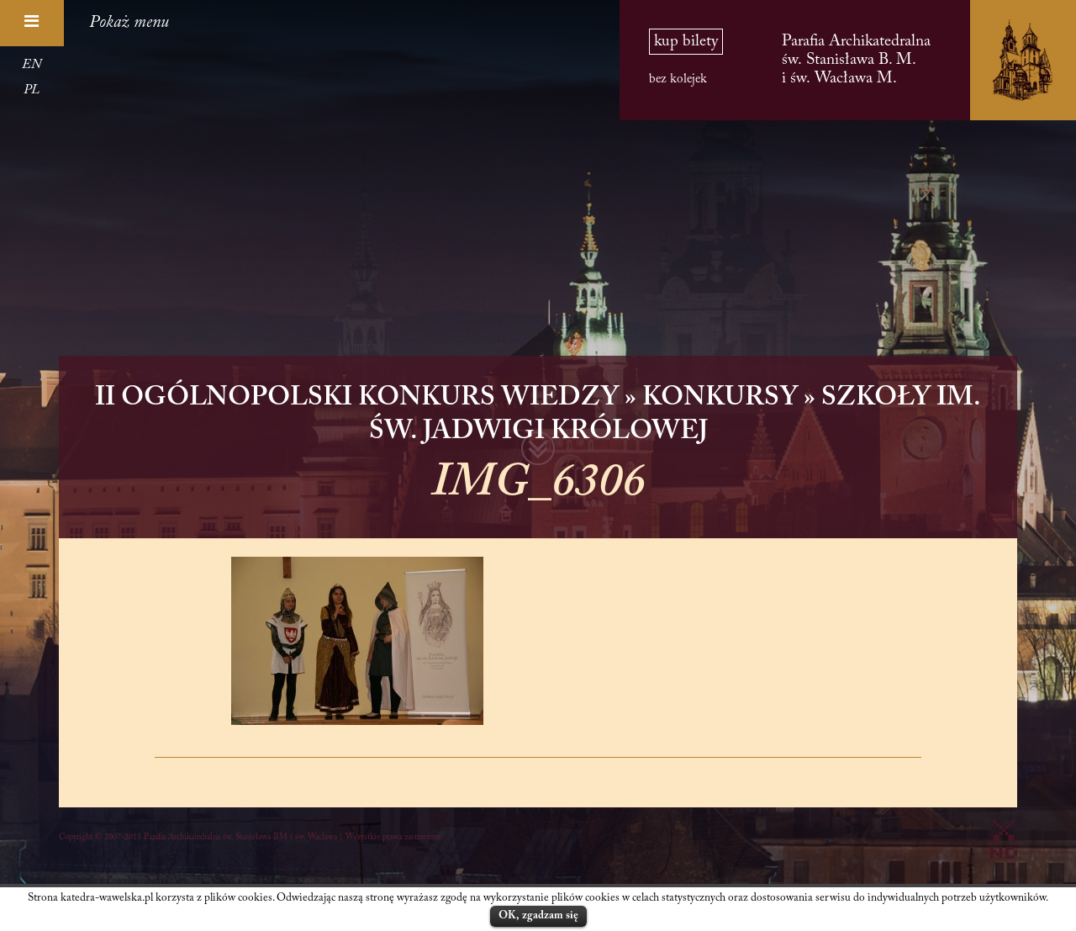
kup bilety (686, 42)
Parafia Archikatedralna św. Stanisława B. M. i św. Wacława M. (856, 60)
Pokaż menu (129, 22)
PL (32, 90)
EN (31, 64)
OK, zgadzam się (538, 915)
